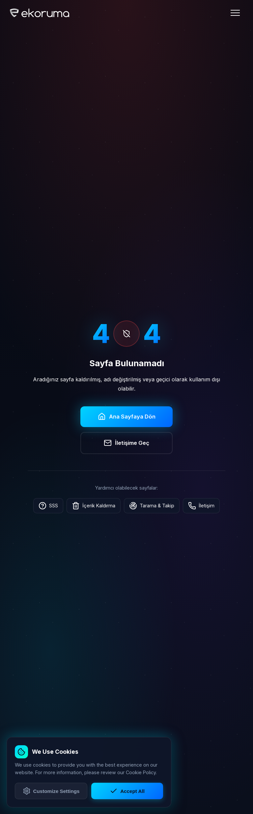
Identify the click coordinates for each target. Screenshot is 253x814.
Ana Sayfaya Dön (126, 416)
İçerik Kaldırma (93, 506)
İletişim (201, 506)
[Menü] (235, 13)
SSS (48, 506)
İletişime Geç (126, 443)
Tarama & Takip (151, 506)
